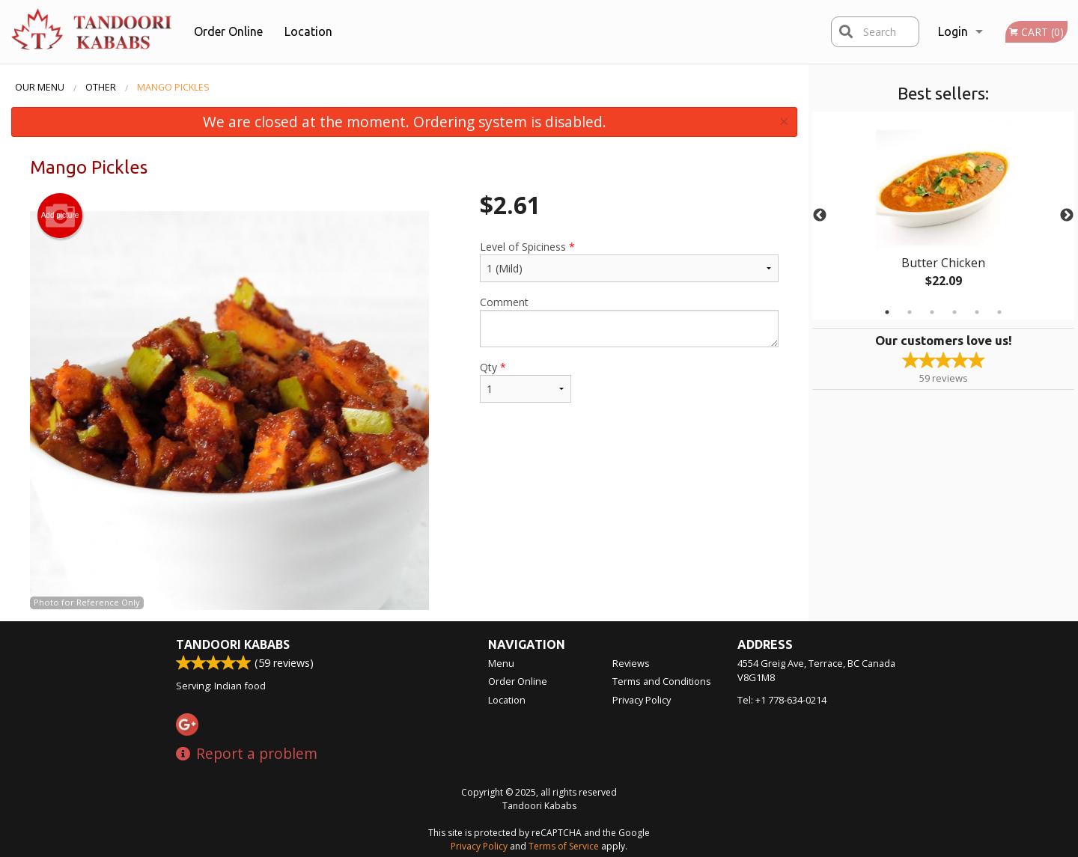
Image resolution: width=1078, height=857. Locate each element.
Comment (629, 321)
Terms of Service (564, 846)
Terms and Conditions (661, 681)
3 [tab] (932, 312)
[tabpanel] (943, 215)
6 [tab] (999, 312)
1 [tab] (887, 312)
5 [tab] (976, 312)
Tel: (781, 700)
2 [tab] (909, 312)
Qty (525, 381)
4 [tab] (954, 312)
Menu (501, 663)
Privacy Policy (641, 700)
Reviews (631, 663)
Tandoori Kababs (233, 644)
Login (953, 31)
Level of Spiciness (629, 261)
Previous (819, 215)
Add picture (60, 215)
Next (1066, 215)
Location (308, 31)
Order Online (228, 31)
